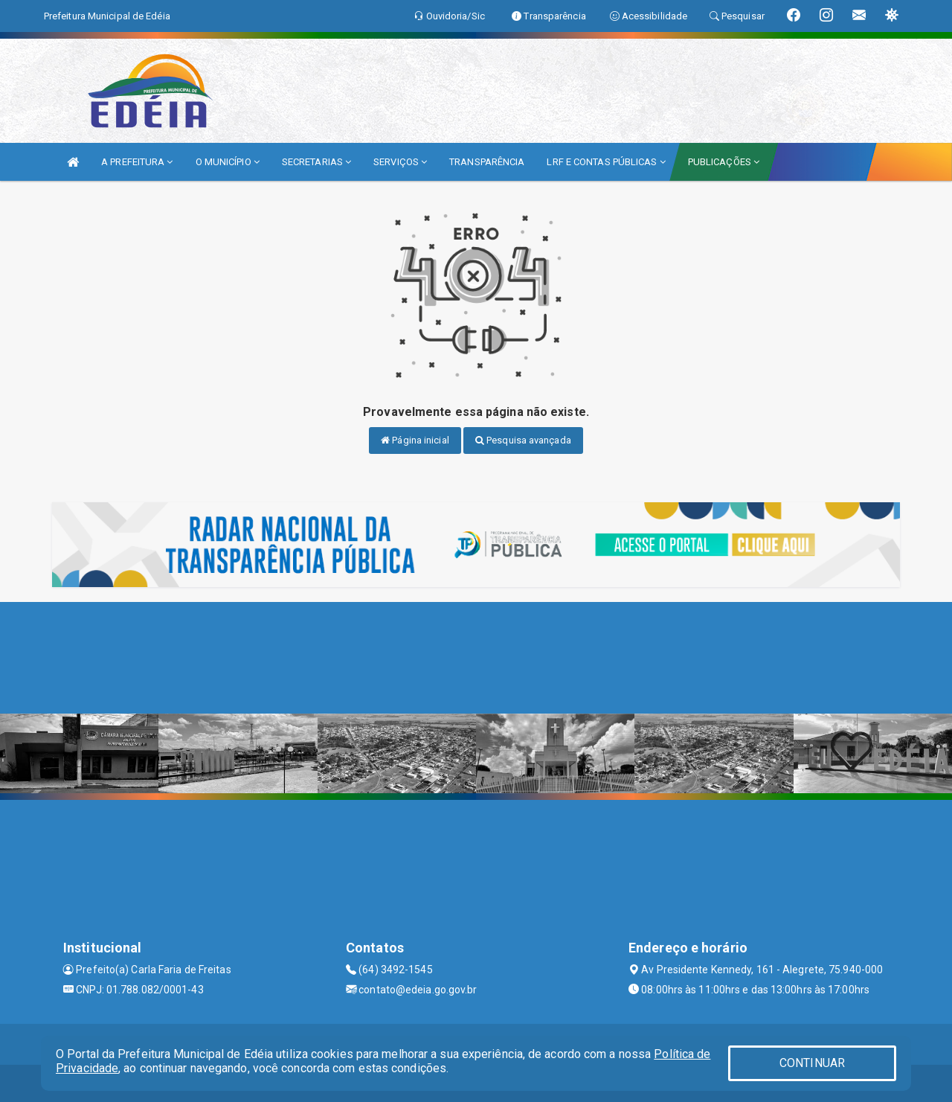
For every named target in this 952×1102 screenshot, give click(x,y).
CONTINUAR (812, 1063)
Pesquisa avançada (523, 440)
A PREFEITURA (137, 161)
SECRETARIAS (316, 161)
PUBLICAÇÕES (723, 161)
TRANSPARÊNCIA (486, 161)
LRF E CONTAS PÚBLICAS (606, 161)
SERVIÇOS (400, 161)
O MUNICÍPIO (228, 161)
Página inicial (415, 440)
